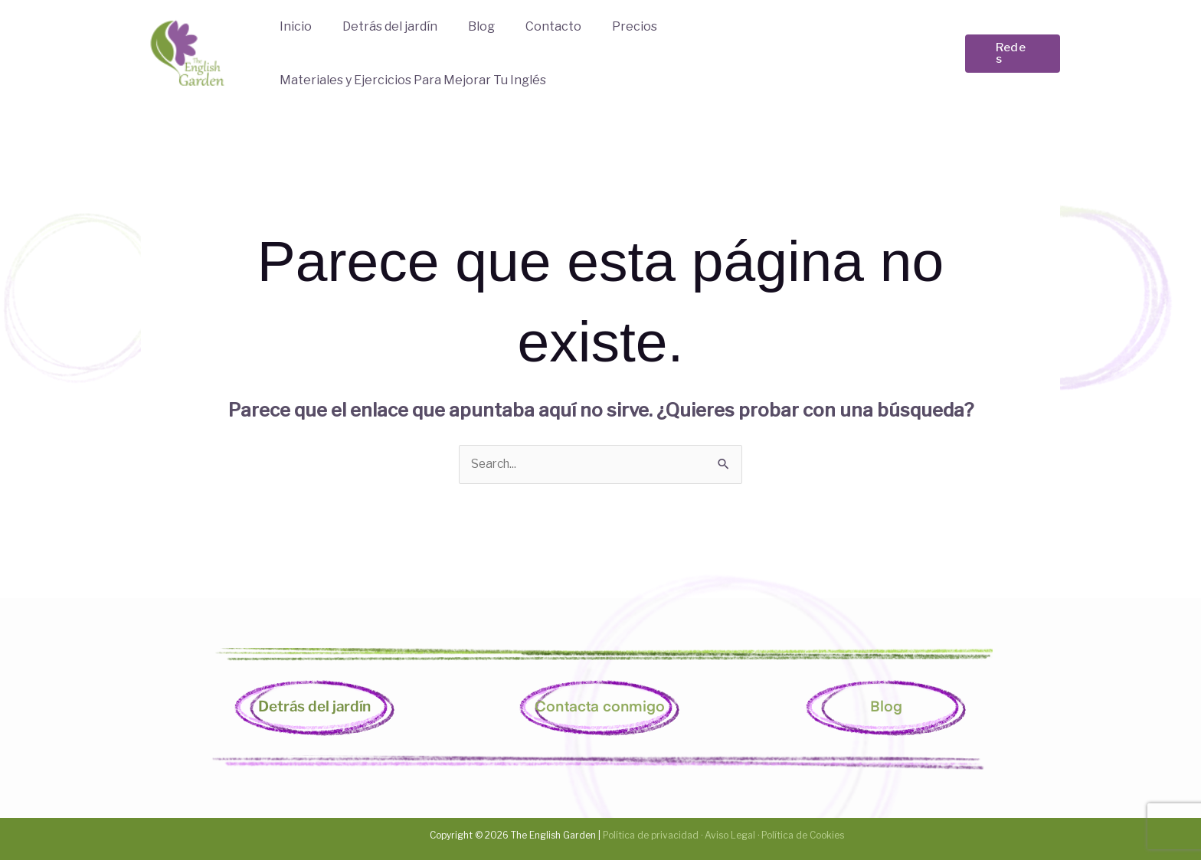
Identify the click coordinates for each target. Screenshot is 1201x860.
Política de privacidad (649, 834)
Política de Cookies (802, 834)
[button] (1012, 53)
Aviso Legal (730, 834)
